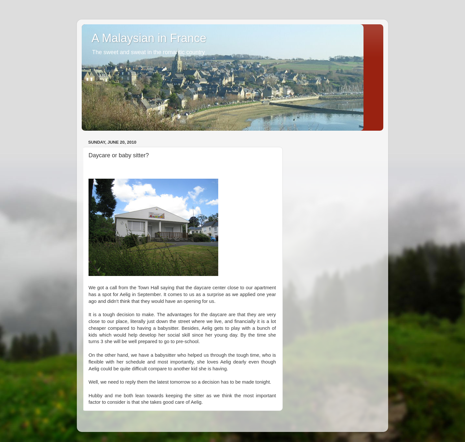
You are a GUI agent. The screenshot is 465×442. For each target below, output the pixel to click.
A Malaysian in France (148, 38)
